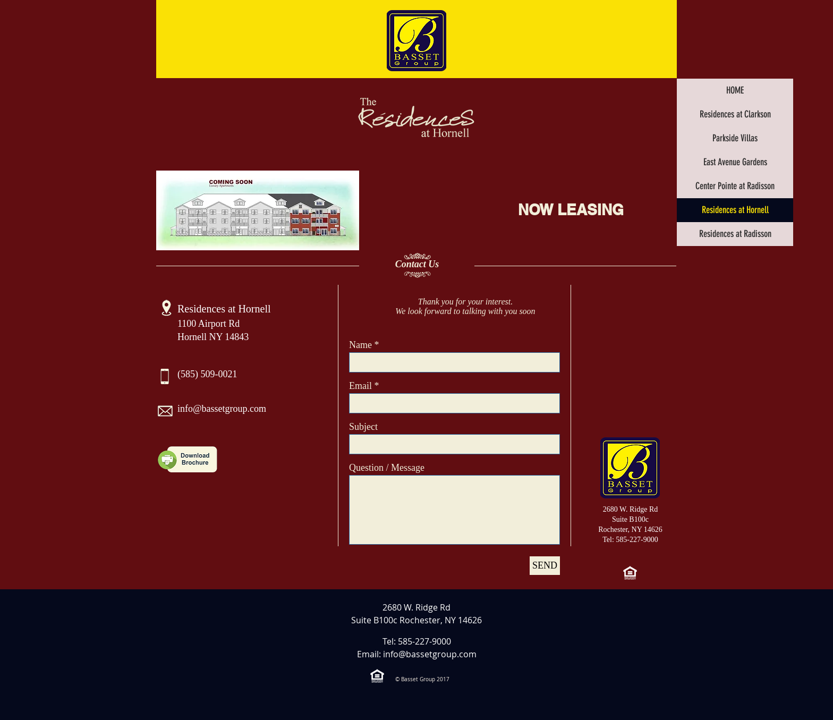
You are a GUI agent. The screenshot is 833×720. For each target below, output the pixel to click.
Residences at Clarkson (735, 114)
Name (360, 345)
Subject (363, 426)
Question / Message (386, 467)
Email (360, 386)
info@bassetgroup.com (221, 408)
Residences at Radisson (735, 234)
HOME (735, 90)
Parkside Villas (735, 138)
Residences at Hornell (735, 210)
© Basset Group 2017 (422, 679)
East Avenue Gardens (735, 162)
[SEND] (545, 565)
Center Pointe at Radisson (735, 186)
